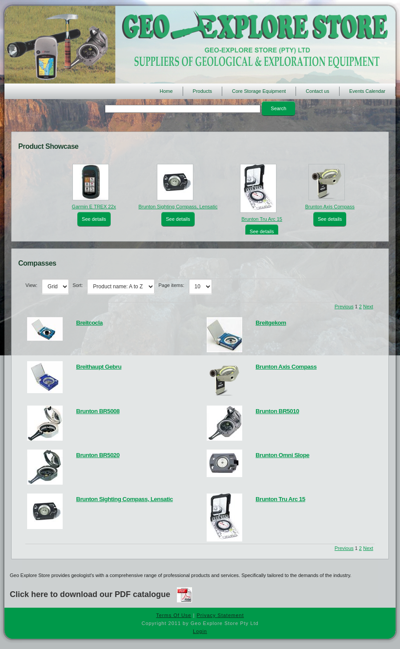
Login (200, 631)
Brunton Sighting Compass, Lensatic (177, 206)
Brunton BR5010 (277, 411)
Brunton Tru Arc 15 (261, 219)
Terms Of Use (173, 615)
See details (94, 219)
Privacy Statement (220, 615)
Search (278, 108)
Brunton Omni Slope (282, 455)
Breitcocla (89, 322)
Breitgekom (271, 322)
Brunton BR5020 (98, 455)
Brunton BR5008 (98, 411)
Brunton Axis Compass (329, 206)
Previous (344, 306)
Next (368, 306)
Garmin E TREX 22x (94, 206)
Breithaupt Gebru (98, 366)
